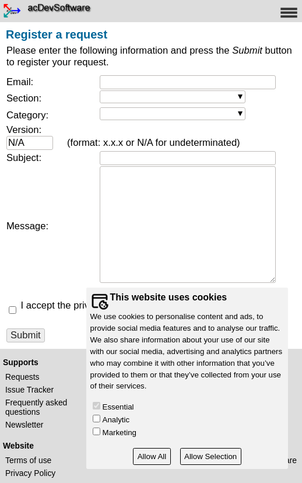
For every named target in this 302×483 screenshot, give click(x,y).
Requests (22, 377)
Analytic (116, 419)
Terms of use (28, 460)
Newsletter (24, 424)
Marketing (119, 432)
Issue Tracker (29, 389)
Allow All (152, 456)
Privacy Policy (30, 473)
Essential (118, 406)
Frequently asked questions (36, 407)
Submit (25, 335)
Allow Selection (210, 456)
